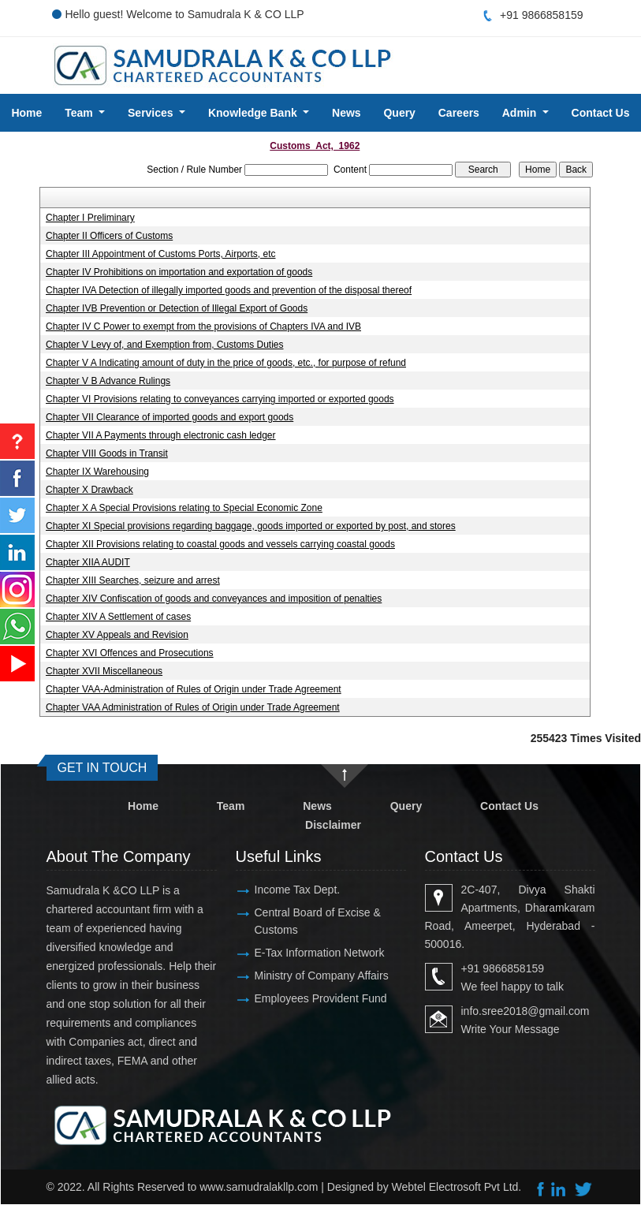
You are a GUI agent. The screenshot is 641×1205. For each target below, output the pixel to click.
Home (26, 112)
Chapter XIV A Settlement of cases (118, 616)
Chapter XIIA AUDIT (88, 562)
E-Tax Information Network (320, 952)
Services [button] (152, 112)
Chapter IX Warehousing (97, 471)
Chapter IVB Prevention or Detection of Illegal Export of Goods (176, 308)
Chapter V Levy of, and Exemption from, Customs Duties (164, 344)
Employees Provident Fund (321, 998)
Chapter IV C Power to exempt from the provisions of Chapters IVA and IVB (203, 326)
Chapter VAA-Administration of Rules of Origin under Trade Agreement (193, 689)
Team (231, 806)
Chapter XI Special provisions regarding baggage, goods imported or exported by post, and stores (251, 526)
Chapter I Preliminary (90, 217)
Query (399, 112)
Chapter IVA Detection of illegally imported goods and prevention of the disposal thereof (229, 290)
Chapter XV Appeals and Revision (117, 634)
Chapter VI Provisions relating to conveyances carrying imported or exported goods (220, 399)
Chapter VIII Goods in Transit (107, 453)
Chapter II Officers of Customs (109, 235)
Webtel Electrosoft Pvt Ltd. (457, 1187)
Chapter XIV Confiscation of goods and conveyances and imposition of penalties (214, 598)
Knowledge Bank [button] (254, 112)
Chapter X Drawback (89, 489)
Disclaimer (333, 825)
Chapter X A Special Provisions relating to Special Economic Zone (184, 507)
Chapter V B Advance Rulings (108, 380)
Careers (458, 112)
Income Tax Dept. (298, 889)
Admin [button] (520, 112)
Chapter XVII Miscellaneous (104, 671)
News (346, 112)
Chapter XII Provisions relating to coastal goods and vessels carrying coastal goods (220, 544)
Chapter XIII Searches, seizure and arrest (133, 580)
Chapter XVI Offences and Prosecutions (130, 652)
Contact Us (601, 112)
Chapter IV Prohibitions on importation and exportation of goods (179, 272)
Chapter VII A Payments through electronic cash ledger (161, 435)
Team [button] (80, 112)
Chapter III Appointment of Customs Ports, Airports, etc (160, 253)
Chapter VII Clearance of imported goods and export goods (169, 417)
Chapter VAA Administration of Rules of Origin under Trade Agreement (193, 707)
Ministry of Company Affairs (322, 975)
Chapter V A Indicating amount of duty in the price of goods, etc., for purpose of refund (226, 362)
